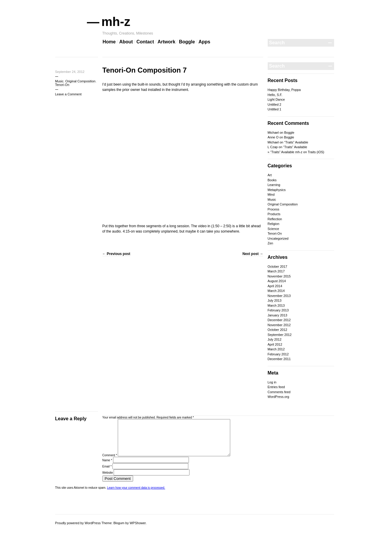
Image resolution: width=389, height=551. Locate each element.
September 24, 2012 (70, 71)
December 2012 (279, 320)
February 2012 (278, 354)
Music (59, 81)
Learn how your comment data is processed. (136, 494)
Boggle (187, 41)
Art (270, 175)
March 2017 (276, 271)
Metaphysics (277, 190)
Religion (274, 223)
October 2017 (277, 266)
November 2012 (279, 325)
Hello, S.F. (275, 95)
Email (107, 473)
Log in (272, 382)
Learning (274, 185)
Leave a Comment (68, 94)
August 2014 (277, 281)
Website (107, 479)
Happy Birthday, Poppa (284, 89)
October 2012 (277, 329)
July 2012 (275, 339)
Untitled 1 (274, 109)
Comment (109, 462)
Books (272, 180)
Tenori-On (62, 84)
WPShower (138, 523)
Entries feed (276, 387)
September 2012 (280, 334)
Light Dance (276, 99)
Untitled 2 (274, 104)
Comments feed (279, 392)
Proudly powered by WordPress (78, 523)
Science (273, 228)
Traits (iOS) (316, 152)
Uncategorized (278, 238)
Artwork (166, 41)
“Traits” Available (296, 142)
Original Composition (80, 81)
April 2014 (275, 286)
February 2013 (278, 310)
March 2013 (276, 305)
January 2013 (277, 315)
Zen (270, 243)
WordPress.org (278, 396)
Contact (145, 41)
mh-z (116, 22)
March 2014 (276, 290)
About (126, 41)
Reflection (275, 219)
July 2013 (275, 300)
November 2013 (279, 295)
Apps (204, 41)
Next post (252, 254)
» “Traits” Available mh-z (285, 152)
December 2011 (279, 359)
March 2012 (276, 349)
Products (274, 214)
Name (107, 467)
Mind (271, 194)
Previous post (116, 254)
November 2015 (279, 276)
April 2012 (275, 344)
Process (274, 209)
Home (109, 41)
